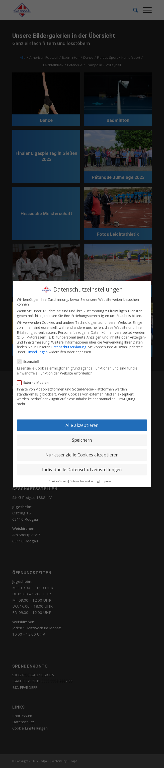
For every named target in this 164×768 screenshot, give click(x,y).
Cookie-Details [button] (58, 481)
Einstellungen (37, 352)
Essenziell (30, 361)
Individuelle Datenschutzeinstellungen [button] (82, 469)
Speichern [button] (82, 440)
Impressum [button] (108, 481)
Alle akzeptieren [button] (82, 425)
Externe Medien (35, 382)
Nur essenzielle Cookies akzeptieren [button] (82, 455)
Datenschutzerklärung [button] (84, 481)
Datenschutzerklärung (68, 347)
